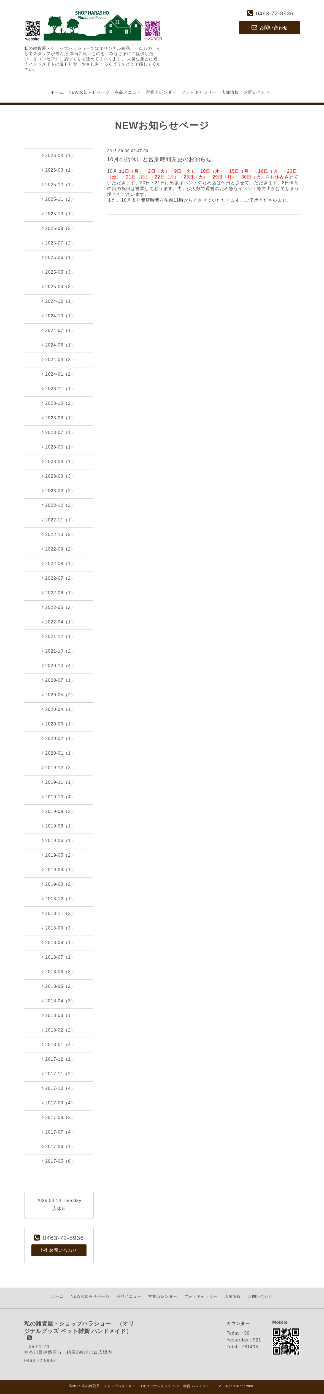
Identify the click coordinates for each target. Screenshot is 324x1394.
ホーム (57, 92)
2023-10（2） (58, 403)
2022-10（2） (58, 534)
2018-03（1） (58, 1015)
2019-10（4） (58, 796)
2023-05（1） (58, 446)
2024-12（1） (58, 301)
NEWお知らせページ (89, 92)
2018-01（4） (58, 1044)
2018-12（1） (58, 898)
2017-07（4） (58, 1131)
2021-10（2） (58, 650)
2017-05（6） (58, 1161)
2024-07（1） (58, 330)
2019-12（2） (58, 767)
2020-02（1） (58, 738)
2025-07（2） (58, 242)
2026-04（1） (58, 155)
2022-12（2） (58, 505)
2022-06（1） (58, 592)
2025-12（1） (58, 184)
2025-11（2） (58, 199)
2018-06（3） (58, 971)
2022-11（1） (58, 519)
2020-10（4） (58, 665)
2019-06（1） (58, 840)
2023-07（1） (58, 432)
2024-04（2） (58, 359)
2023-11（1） (58, 388)
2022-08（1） (58, 563)
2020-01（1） (58, 752)
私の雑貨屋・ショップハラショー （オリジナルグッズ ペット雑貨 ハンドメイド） (149, 1386)
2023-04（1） (58, 461)
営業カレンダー (161, 92)
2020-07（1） (58, 680)
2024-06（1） (58, 344)
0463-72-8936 (275, 13)
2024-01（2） (58, 374)
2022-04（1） (58, 621)
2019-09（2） (58, 811)
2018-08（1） (58, 942)
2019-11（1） (58, 782)
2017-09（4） (58, 1102)
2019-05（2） (58, 855)
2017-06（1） (58, 1146)
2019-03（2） (58, 884)
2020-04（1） (58, 709)
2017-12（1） (58, 1059)
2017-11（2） (58, 1073)
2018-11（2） (58, 913)
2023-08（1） (58, 417)
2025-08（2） (58, 228)
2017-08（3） (58, 1117)
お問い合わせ (257, 92)
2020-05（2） (58, 694)
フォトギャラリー (199, 92)
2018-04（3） (58, 1000)
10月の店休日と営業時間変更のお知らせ (159, 159)
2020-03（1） (58, 723)
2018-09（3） (58, 927)
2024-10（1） (58, 315)
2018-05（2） (58, 986)
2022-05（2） (58, 607)
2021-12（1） (58, 636)
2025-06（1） (58, 257)
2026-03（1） (58, 169)
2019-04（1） (58, 869)
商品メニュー (128, 92)
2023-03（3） (58, 476)
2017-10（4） (58, 1088)
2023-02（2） (58, 490)
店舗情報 (230, 92)
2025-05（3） (58, 272)
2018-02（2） (58, 1029)
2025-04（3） (58, 286)
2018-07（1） (58, 957)
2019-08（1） (58, 825)
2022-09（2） (58, 548)
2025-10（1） (58, 213)
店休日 (59, 1208)
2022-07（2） (58, 578)
